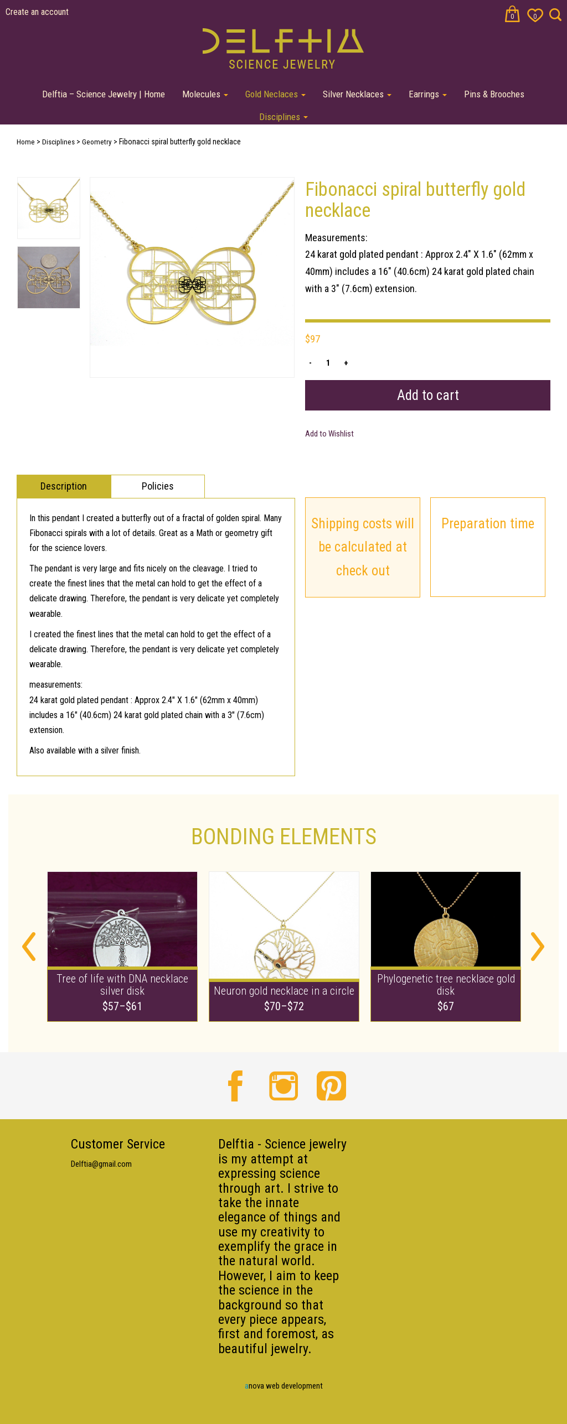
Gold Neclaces (275, 94)
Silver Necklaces (357, 94)
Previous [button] (29, 947)
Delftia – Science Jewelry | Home (103, 94)
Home (26, 142)
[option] (192, 277)
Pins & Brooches (494, 94)
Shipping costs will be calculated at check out (362, 547)
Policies (158, 486)
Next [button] (538, 947)
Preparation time (487, 524)
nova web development (284, 1386)
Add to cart (428, 395)
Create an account (37, 12)
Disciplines (283, 116)
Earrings (428, 94)
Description (63, 486)
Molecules (205, 94)
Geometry (97, 142)
